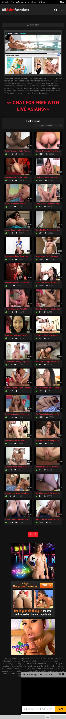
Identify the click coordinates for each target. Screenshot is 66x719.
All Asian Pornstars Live (20, 2)
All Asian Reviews (38, 2)
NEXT (35, 534)
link (63, 674)
